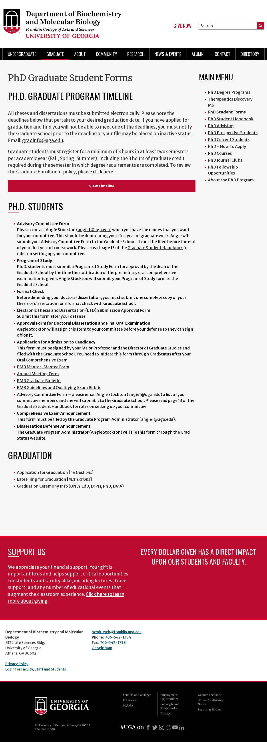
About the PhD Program (231, 180)
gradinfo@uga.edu (42, 140)
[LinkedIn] (181, 727)
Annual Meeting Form (38, 373)
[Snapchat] (168, 727)
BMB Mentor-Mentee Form (43, 366)
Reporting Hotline (209, 709)
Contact (222, 54)
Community (106, 54)
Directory (250, 54)
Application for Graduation (42, 472)
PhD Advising (221, 125)
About (80, 54)
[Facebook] (148, 727)
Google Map (102, 648)
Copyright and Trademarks (169, 706)
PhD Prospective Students (233, 132)
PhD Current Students (229, 139)
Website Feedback (209, 694)
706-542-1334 (118, 637)
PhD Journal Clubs (225, 160)
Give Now (182, 26)
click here (103, 172)
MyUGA (128, 705)
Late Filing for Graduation (41, 479)
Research (135, 54)
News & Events (168, 54)
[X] (154, 727)
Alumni (198, 54)
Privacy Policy (16, 664)
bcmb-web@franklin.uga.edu (116, 632)
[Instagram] (161, 727)
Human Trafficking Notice (210, 702)
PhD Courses (220, 153)
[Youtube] (175, 727)
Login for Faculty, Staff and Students (35, 669)
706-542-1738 (113, 642)
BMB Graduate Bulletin (39, 380)
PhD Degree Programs (229, 92)
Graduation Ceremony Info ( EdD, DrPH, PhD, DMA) (70, 486)
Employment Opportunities (169, 696)
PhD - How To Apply (227, 146)
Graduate (55, 54)
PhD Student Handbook (230, 118)
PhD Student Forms (227, 112)
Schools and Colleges (137, 694)
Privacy (165, 713)
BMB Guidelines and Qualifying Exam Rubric (59, 387)
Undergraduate (22, 54)
